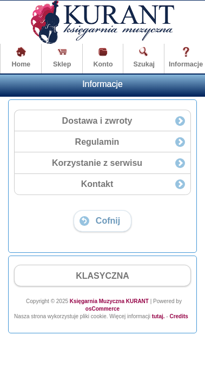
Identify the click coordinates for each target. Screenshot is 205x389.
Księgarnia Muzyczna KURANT (109, 301)
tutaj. (157, 316)
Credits (178, 316)
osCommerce (102, 309)
